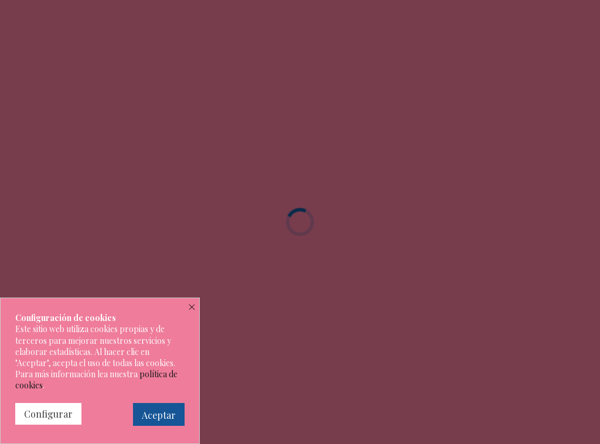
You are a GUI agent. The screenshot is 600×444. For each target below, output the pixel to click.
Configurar (48, 414)
